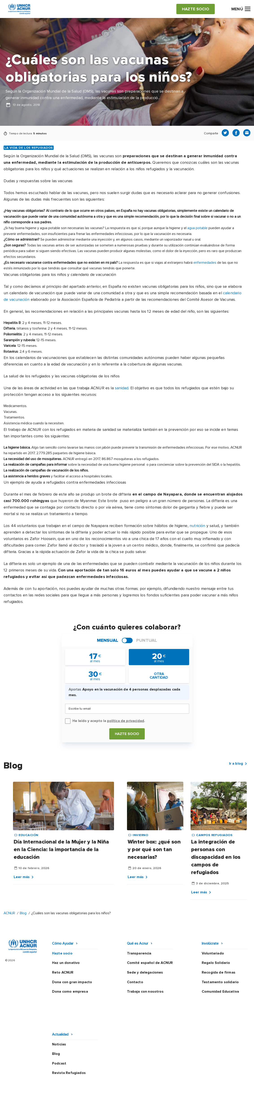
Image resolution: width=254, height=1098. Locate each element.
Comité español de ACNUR (150, 963)
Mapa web (201, 1078)
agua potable (197, 228)
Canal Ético (176, 1078)
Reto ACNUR (63, 972)
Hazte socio (127, 734)
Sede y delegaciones (145, 972)
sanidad (121, 387)
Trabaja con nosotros (145, 991)
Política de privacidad (97, 1078)
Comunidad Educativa (220, 991)
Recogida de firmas (218, 972)
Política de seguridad (141, 1078)
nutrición (197, 525)
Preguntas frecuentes (98, 1091)
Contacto (135, 982)
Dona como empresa (70, 991)
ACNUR (9, 913)
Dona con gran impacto (72, 982)
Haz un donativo (66, 963)
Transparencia (139, 953)
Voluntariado (213, 953)
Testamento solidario (220, 982)
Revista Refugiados (69, 1044)
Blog (23, 913)
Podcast (59, 1034)
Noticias (59, 1015)
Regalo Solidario (216, 963)
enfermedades (204, 262)
